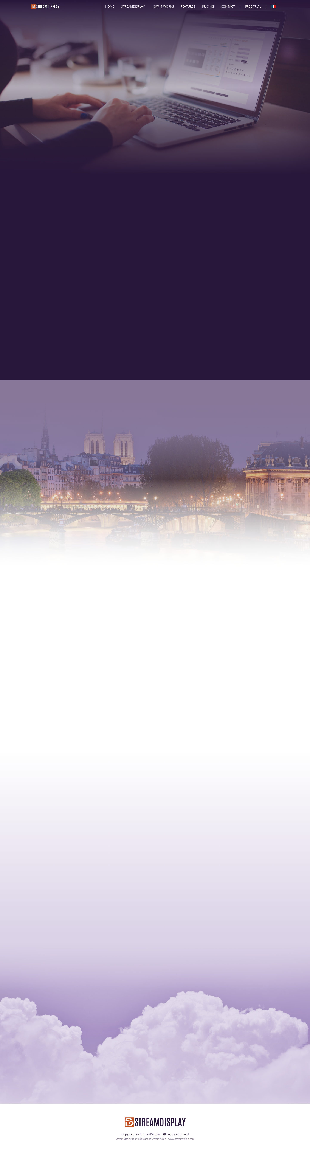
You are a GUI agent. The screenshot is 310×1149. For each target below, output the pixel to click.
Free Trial (253, 6)
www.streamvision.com (181, 1138)
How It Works (163, 6)
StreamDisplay (133, 6)
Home (109, 6)
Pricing (208, 6)
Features (188, 6)
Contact (228, 6)
